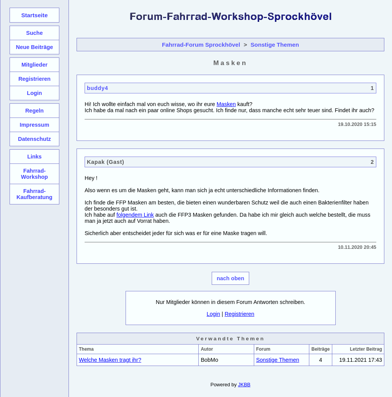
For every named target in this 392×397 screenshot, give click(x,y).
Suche (34, 33)
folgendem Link (135, 215)
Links (34, 157)
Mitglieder (34, 65)
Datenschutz (34, 139)
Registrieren (240, 314)
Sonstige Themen (274, 44)
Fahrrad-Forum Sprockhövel (201, 44)
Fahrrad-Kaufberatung (34, 194)
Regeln (34, 111)
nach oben (230, 278)
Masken (226, 104)
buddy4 (97, 88)
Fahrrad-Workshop (34, 174)
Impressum (34, 125)
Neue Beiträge (34, 47)
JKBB (244, 384)
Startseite (34, 15)
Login (213, 314)
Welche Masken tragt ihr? (110, 360)
